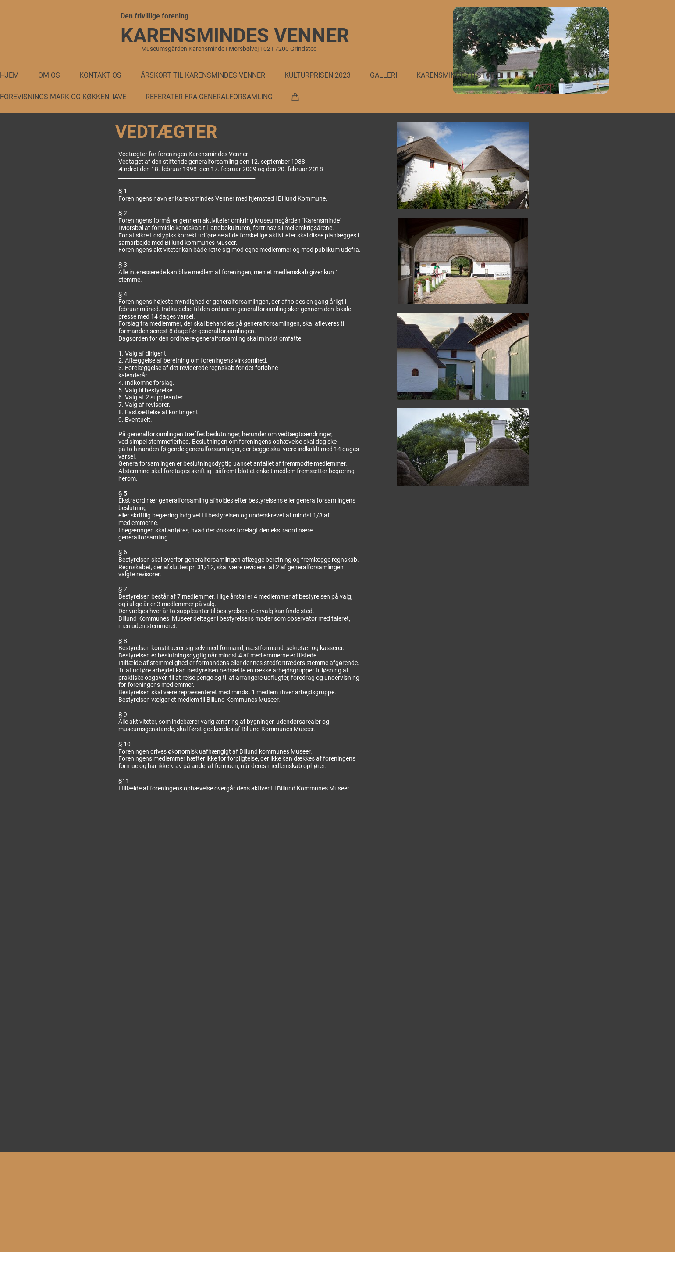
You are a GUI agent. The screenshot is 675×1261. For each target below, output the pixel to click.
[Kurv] (295, 96)
